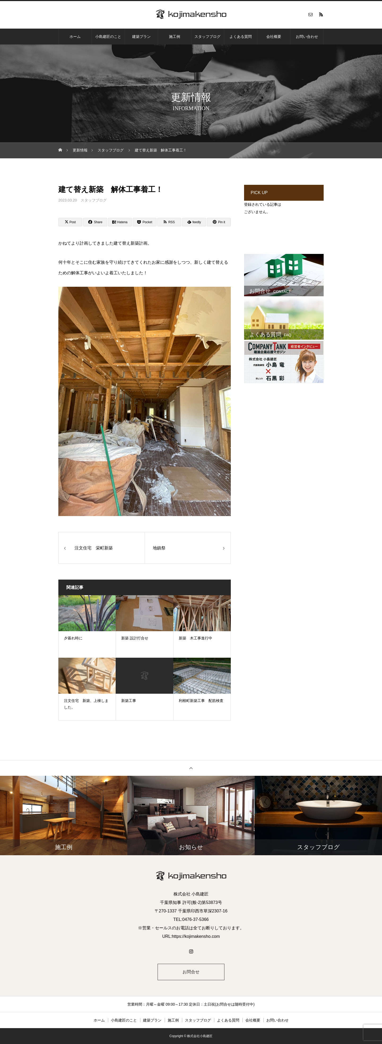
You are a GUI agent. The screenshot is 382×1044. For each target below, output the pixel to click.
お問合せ (191, 972)
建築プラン (141, 36)
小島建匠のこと (108, 36)
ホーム (75, 36)
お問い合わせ (307, 36)
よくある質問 (240, 36)
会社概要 (273, 36)
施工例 (174, 36)
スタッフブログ (207, 36)
